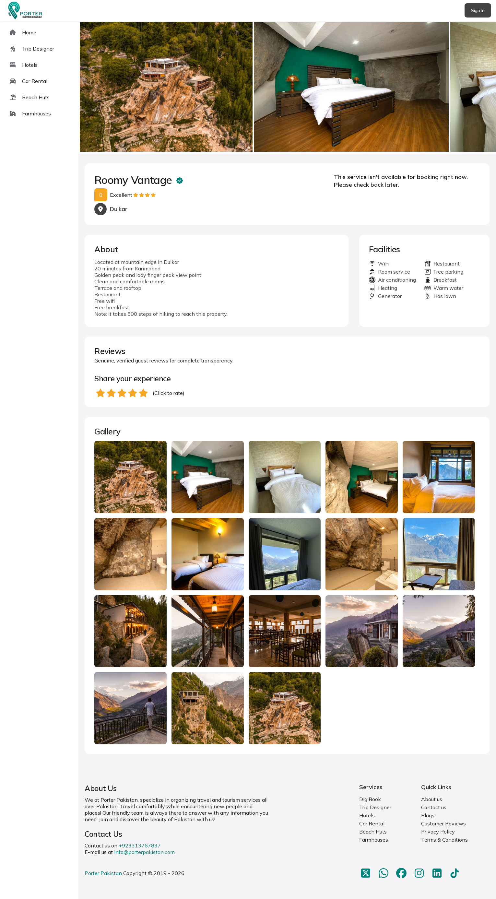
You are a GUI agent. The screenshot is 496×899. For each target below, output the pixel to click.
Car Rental (371, 823)
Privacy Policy (438, 831)
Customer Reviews (443, 823)
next (470, 87)
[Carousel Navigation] (287, 87)
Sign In (478, 10)
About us (431, 799)
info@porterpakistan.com (144, 852)
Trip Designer (375, 807)
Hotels (367, 815)
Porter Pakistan (103, 873)
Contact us (433, 807)
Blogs (427, 815)
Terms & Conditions (444, 839)
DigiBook (370, 799)
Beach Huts (373, 831)
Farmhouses (373, 839)
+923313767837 (140, 845)
